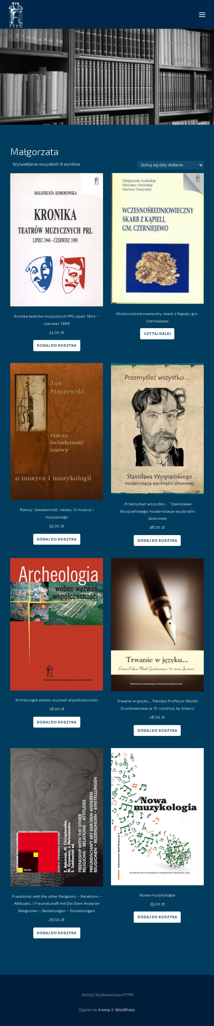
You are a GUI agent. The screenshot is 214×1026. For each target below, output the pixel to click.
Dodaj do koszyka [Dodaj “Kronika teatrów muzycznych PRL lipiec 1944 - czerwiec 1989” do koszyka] (56, 345)
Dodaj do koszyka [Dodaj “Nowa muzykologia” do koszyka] (157, 917)
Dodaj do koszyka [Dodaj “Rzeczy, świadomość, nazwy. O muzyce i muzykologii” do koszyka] (56, 539)
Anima (103, 1009)
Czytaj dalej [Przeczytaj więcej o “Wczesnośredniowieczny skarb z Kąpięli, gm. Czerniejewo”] (157, 333)
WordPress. (125, 1009)
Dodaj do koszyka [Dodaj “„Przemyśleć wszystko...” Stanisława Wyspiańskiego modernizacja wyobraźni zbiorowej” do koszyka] (157, 540)
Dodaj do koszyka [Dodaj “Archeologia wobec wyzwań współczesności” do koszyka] (56, 722)
